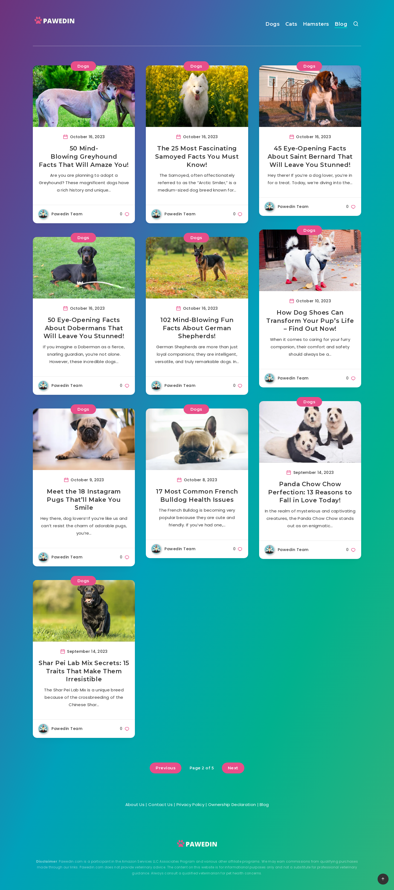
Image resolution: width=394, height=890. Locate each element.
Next (233, 767)
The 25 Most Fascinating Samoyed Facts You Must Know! (197, 156)
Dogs (272, 24)
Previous (165, 767)
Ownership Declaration (232, 804)
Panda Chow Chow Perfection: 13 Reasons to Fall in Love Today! (310, 492)
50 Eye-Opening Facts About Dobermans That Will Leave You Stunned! (84, 328)
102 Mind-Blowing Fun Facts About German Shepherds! (197, 328)
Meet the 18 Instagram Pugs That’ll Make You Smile (84, 499)
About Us (134, 804)
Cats (291, 24)
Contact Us (160, 804)
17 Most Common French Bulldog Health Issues (197, 495)
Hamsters (316, 24)
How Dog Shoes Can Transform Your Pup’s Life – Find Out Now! (310, 320)
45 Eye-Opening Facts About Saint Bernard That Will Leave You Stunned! (310, 156)
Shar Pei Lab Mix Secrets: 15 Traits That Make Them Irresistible (84, 671)
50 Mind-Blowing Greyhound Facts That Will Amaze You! (84, 156)
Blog (341, 24)
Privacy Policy (190, 804)
